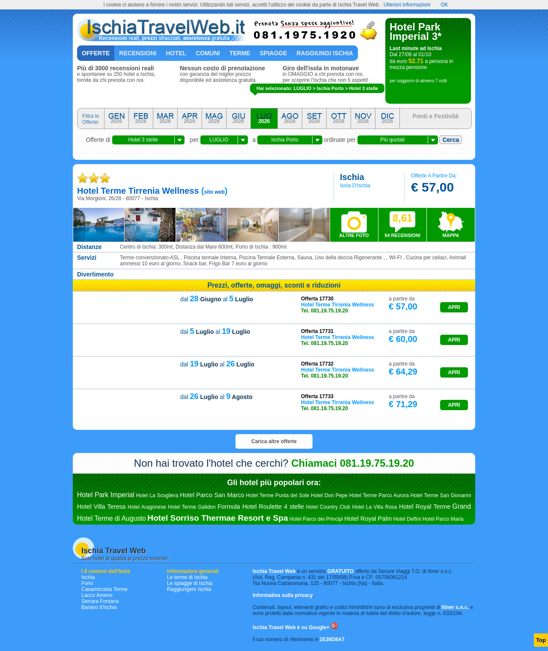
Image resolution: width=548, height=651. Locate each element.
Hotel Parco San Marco (212, 495)
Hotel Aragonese (147, 507)
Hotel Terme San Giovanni (441, 495)
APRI (454, 307)
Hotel (176, 53)
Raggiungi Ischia (325, 53)
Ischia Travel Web (113, 550)
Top (541, 640)
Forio (87, 583)
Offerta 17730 (317, 299)
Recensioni (137, 53)
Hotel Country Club (328, 507)
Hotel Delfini (407, 519)
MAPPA (451, 235)
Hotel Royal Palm (368, 518)
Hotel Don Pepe (329, 495)
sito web (214, 192)
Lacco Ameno (97, 595)
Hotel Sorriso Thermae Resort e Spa (217, 517)
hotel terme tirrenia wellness (138, 190)
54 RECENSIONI (402, 225)
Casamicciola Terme (104, 589)
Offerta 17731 (317, 331)
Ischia (88, 577)
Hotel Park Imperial (105, 494)
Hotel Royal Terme (424, 506)
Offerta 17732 (317, 364)
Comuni (208, 53)
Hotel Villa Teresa (101, 506)
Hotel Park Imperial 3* (415, 31)
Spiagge (273, 53)
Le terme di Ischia (187, 577)
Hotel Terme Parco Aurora (379, 495)
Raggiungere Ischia (189, 589)
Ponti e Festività (436, 116)
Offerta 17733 (317, 396)
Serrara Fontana (100, 601)
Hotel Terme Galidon (191, 507)
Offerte (96, 53)
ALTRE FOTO (354, 235)
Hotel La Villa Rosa (374, 507)
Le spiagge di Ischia (189, 583)
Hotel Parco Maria (443, 519)
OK (444, 5)
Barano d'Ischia (98, 607)
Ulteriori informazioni (407, 5)
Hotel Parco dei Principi (316, 519)
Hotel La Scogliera (157, 495)
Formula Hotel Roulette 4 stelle (260, 506)
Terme (239, 53)
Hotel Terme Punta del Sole (277, 495)
